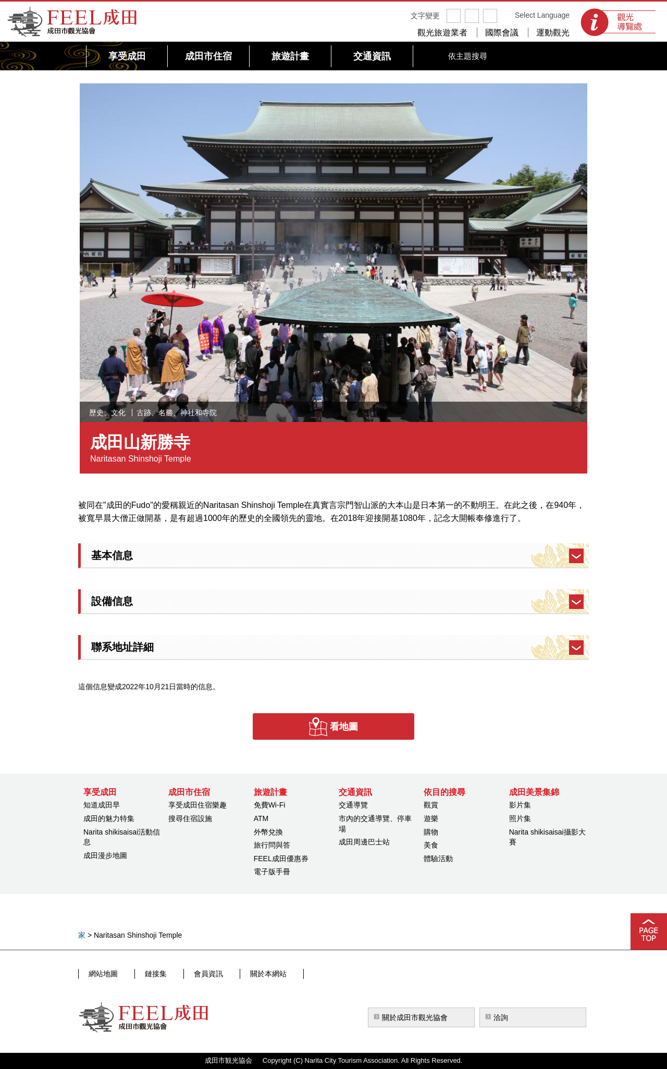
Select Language (542, 15)
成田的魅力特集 (108, 818)
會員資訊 (187, 973)
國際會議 (501, 32)
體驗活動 (438, 858)
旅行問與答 (272, 845)
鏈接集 (144, 973)
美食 (431, 845)
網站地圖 (101, 973)
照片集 (520, 818)
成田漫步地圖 (105, 855)
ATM (261, 818)
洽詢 (500, 1017)
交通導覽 (353, 805)
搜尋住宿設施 (190, 818)
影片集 (520, 805)
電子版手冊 (272, 871)
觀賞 (431, 805)
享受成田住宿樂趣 (197, 805)
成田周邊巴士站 (364, 842)
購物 (431, 832)
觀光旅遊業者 (442, 32)
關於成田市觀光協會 (415, 1017)
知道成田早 (101, 805)
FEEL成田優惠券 (281, 858)
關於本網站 (237, 973)
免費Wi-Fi (270, 805)
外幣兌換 (268, 832)
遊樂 (431, 818)
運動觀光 (553, 32)
